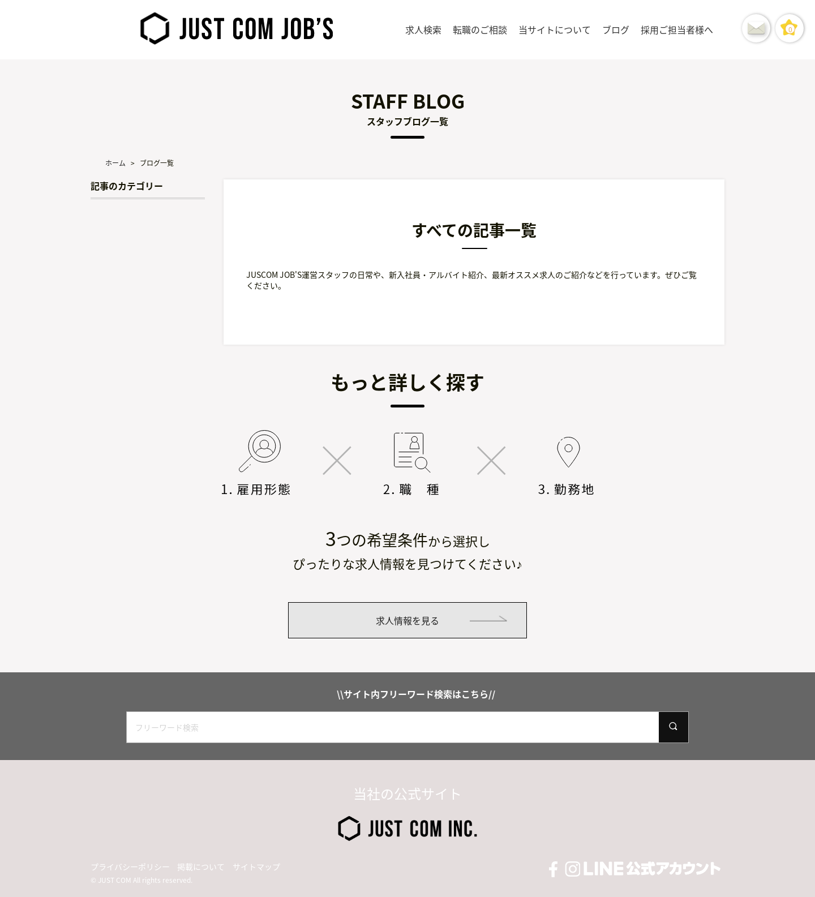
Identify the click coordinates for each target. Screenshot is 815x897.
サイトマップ (256, 866)
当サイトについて (554, 29)
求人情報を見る (407, 620)
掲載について (201, 866)
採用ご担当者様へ (677, 29)
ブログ (615, 29)
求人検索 (423, 29)
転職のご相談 (480, 29)
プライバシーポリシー (130, 866)
